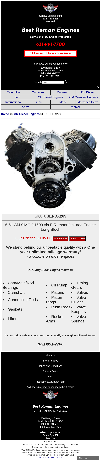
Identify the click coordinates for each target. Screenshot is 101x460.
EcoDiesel (87, 92)
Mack (62, 102)
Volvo (25, 107)
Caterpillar (13, 92)
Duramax (63, 92)
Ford (17, 97)
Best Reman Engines (50, 30)
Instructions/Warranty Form (50, 381)
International (13, 102)
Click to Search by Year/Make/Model (50, 53)
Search (38, 82)
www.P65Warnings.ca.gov (50, 457)
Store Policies (50, 360)
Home (5, 114)
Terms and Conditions (50, 366)
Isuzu (38, 102)
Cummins (38, 92)
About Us (50, 355)
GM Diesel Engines (50, 97)
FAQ (50, 376)
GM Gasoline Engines (83, 97)
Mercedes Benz (87, 102)
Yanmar (75, 107)
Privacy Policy (50, 371)
